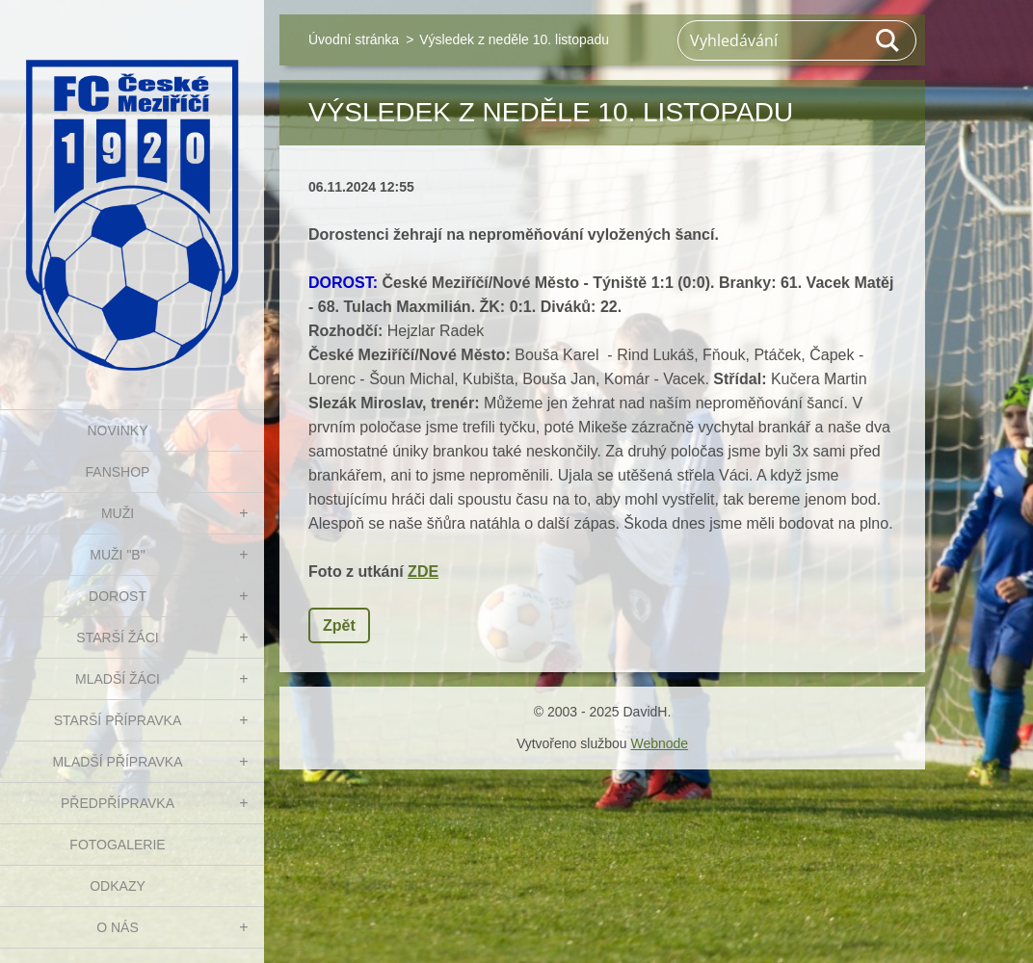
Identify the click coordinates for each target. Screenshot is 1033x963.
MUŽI (117, 513)
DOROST (117, 596)
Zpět (339, 625)
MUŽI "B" (117, 554)
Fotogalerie (117, 844)
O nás (117, 927)
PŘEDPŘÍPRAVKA (117, 803)
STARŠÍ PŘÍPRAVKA (118, 720)
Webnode (659, 743)
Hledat (888, 40)
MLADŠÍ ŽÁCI (117, 679)
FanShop (118, 472)
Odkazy (118, 886)
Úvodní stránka (353, 39)
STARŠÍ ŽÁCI (117, 637)
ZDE (423, 571)
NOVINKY (117, 430)
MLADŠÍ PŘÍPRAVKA (117, 761)
